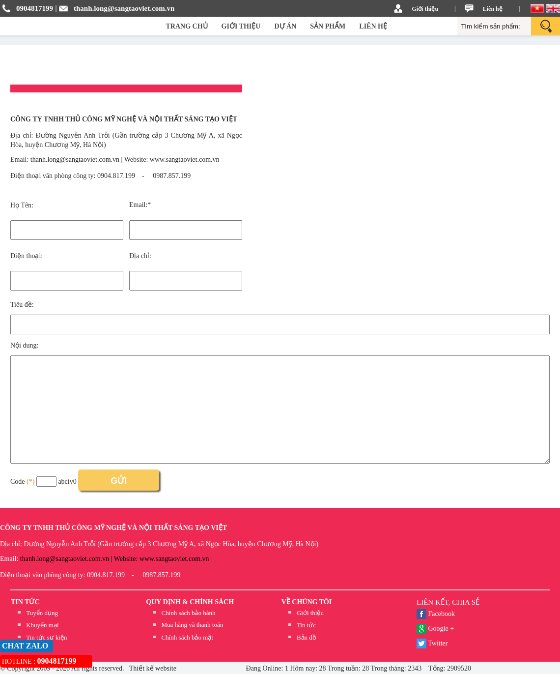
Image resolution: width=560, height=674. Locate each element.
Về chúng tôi (306, 602)
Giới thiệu (425, 8)
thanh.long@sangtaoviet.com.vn (124, 8)
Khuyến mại (42, 625)
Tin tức (306, 625)
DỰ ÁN (285, 26)
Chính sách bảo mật (187, 637)
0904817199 (34, 8)
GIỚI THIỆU (241, 26)
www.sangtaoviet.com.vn (185, 159)
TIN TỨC (25, 602)
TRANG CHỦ (187, 26)
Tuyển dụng (42, 612)
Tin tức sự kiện (46, 637)
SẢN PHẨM (327, 26)
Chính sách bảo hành (189, 612)
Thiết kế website (152, 668)
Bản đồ (306, 637)
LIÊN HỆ (373, 26)
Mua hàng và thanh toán (193, 624)
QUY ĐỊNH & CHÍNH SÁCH (190, 602)
